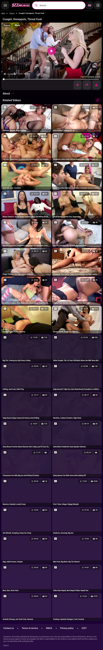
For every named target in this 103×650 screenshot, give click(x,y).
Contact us (8, 628)
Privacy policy (67, 628)
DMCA (49, 628)
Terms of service (30, 628)
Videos (12, 13)
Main (3, 13)
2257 (84, 628)
